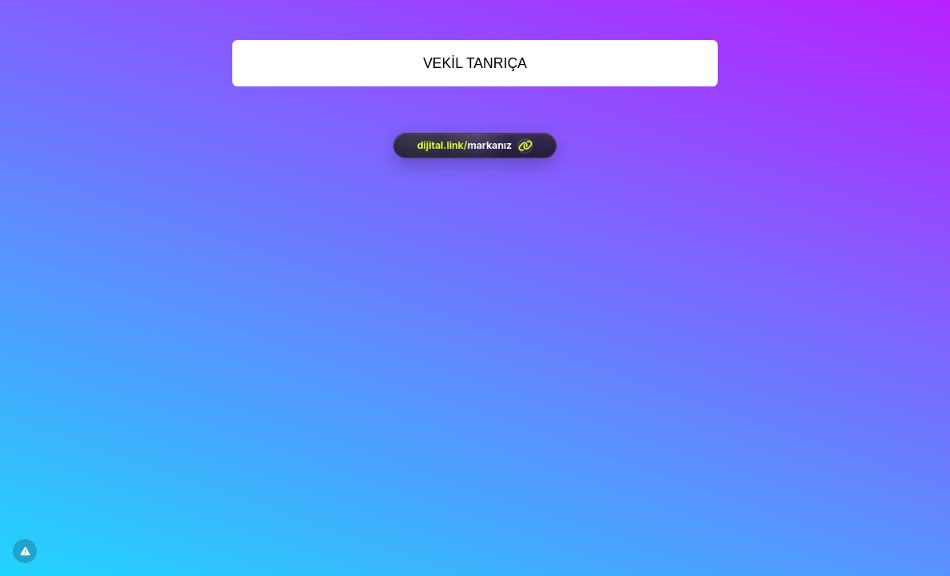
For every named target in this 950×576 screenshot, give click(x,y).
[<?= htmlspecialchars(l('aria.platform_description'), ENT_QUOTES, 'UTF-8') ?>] (475, 145)
